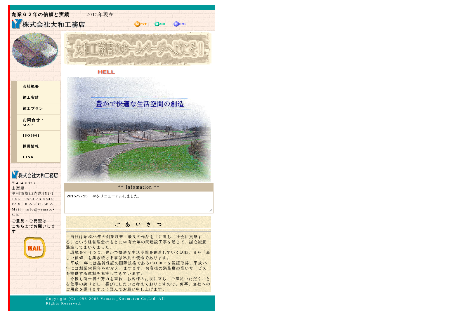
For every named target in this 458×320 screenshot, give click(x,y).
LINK (28, 157)
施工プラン (33, 109)
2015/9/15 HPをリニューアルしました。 (147, 204)
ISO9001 (31, 135)
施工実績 (31, 97)
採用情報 (31, 146)
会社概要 (31, 86)
